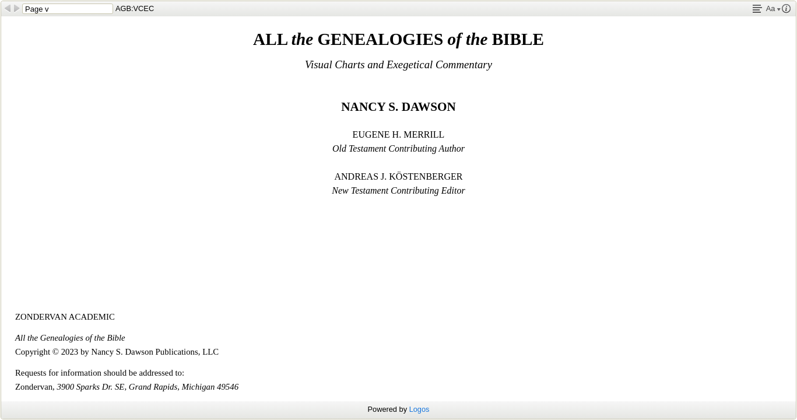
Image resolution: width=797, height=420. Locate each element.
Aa (773, 8)
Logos (419, 409)
